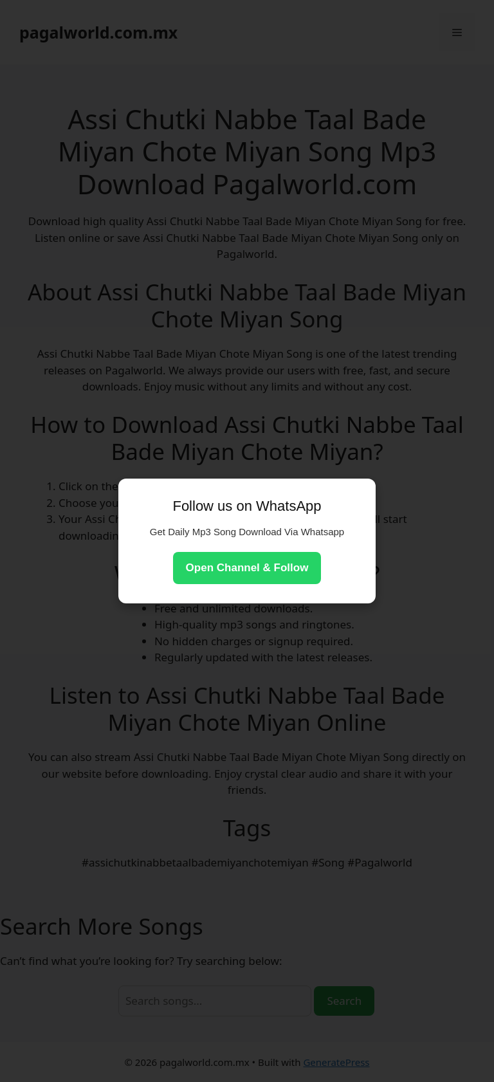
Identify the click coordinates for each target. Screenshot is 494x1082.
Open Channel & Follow (247, 568)
